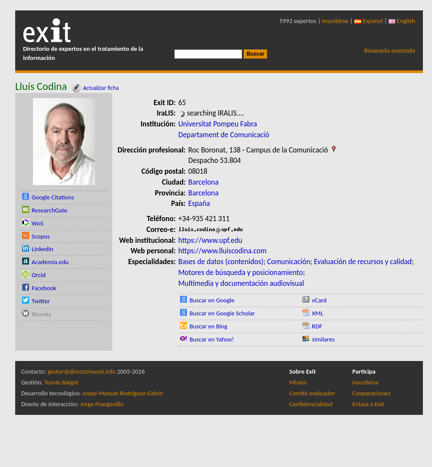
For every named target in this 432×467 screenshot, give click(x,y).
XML (317, 313)
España (199, 203)
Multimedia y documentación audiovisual (241, 283)
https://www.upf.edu (210, 240)
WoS (37, 223)
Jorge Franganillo (102, 404)
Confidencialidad (310, 404)
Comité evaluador (312, 393)
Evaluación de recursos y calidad (363, 261)
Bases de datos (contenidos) (220, 261)
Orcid (39, 275)
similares (323, 339)
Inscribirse (335, 21)
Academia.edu (50, 262)
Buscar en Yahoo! (212, 339)
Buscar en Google (212, 300)
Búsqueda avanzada (389, 50)
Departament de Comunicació (223, 134)
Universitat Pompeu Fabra (217, 124)
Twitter (41, 301)
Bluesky (41, 314)
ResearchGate (49, 210)
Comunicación (288, 261)
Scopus (41, 236)
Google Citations (53, 197)
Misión (298, 382)
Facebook (44, 288)
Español (368, 21)
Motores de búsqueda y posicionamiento (240, 272)
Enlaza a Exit (368, 404)
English (402, 21)
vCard (319, 300)
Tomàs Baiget (61, 382)
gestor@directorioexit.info (82, 371)
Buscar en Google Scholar (222, 313)
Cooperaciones (371, 393)
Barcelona (203, 182)
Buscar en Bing (208, 326)
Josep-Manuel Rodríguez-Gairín (122, 393)
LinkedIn (42, 249)
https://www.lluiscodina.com (222, 250)
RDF (317, 326)
